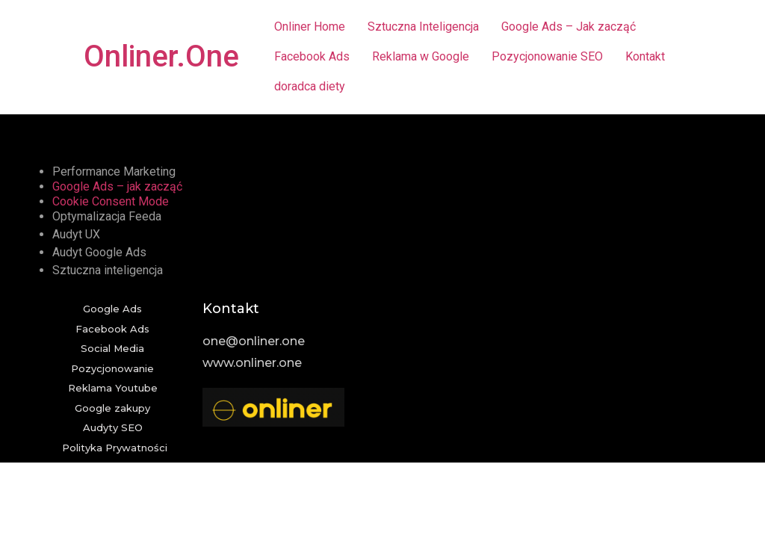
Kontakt (645, 56)
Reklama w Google (420, 56)
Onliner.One (161, 56)
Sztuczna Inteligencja (423, 26)
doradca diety (309, 86)
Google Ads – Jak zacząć (568, 26)
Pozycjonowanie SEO (547, 56)
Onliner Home (309, 26)
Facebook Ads (312, 56)
